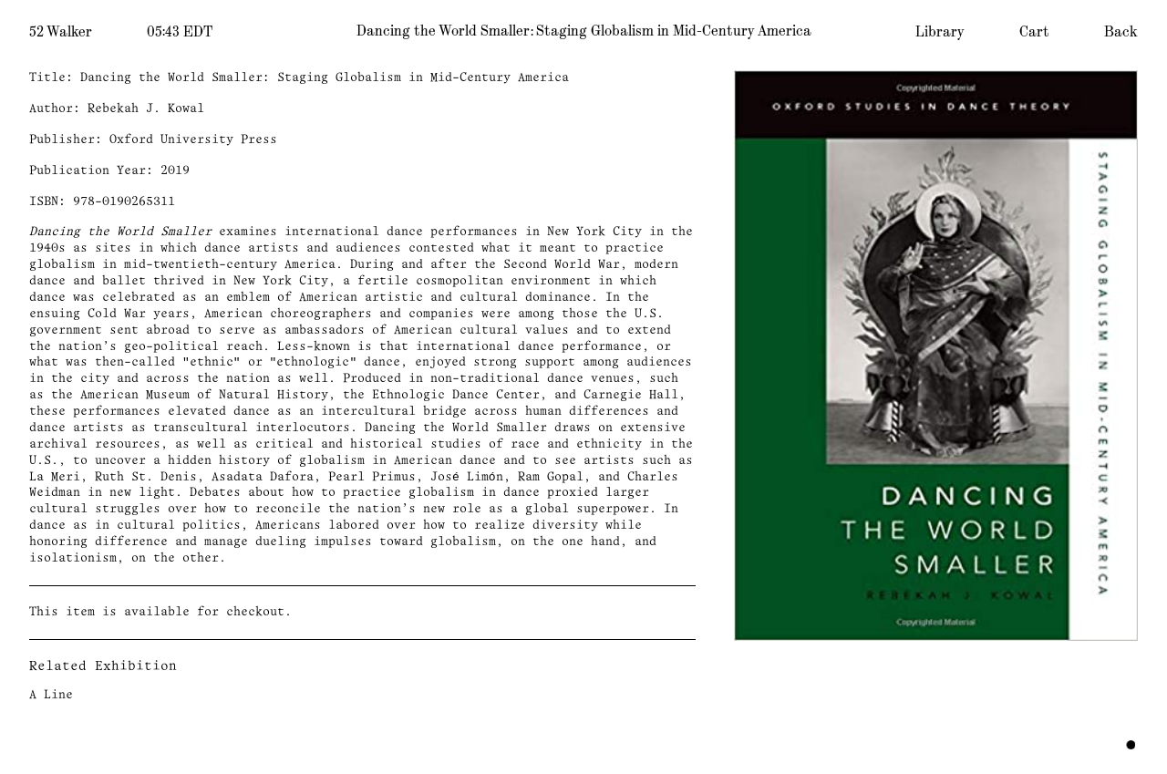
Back (1121, 32)
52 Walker (60, 32)
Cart (1034, 32)
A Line (51, 695)
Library (940, 32)
